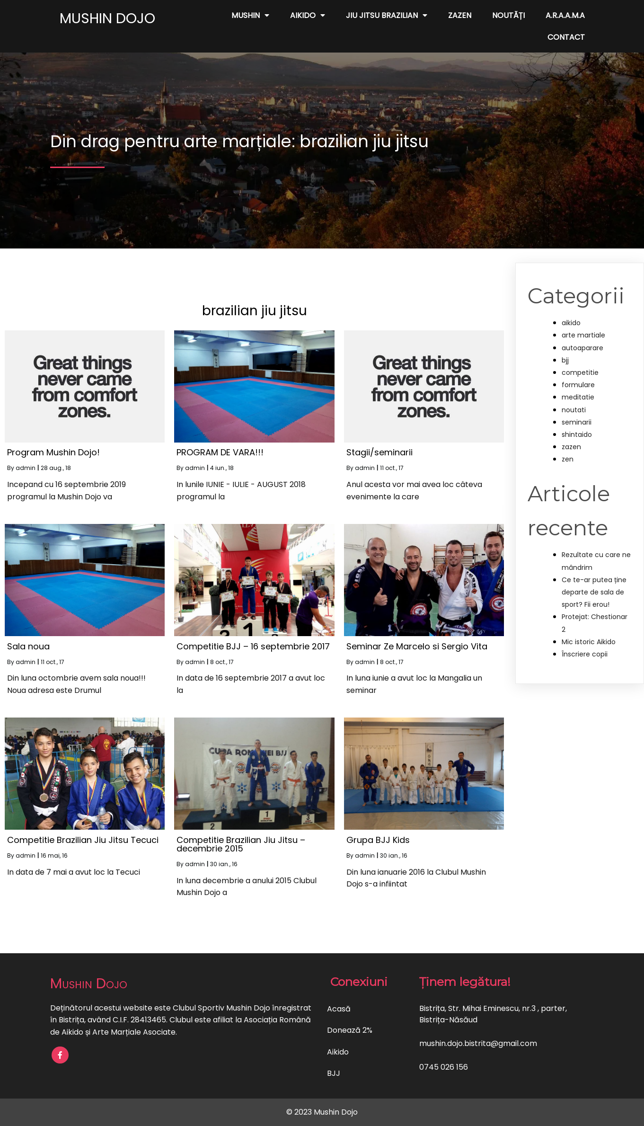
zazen (571, 447)
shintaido (577, 434)
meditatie (578, 397)
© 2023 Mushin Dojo (322, 1112)
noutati (574, 410)
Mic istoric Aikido (589, 642)
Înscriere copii (585, 654)
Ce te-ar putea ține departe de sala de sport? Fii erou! (594, 592)
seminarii (576, 422)
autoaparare (582, 348)
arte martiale (583, 335)
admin (25, 468)
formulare (578, 385)
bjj (565, 360)
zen (567, 459)
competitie (580, 372)
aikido (571, 323)
